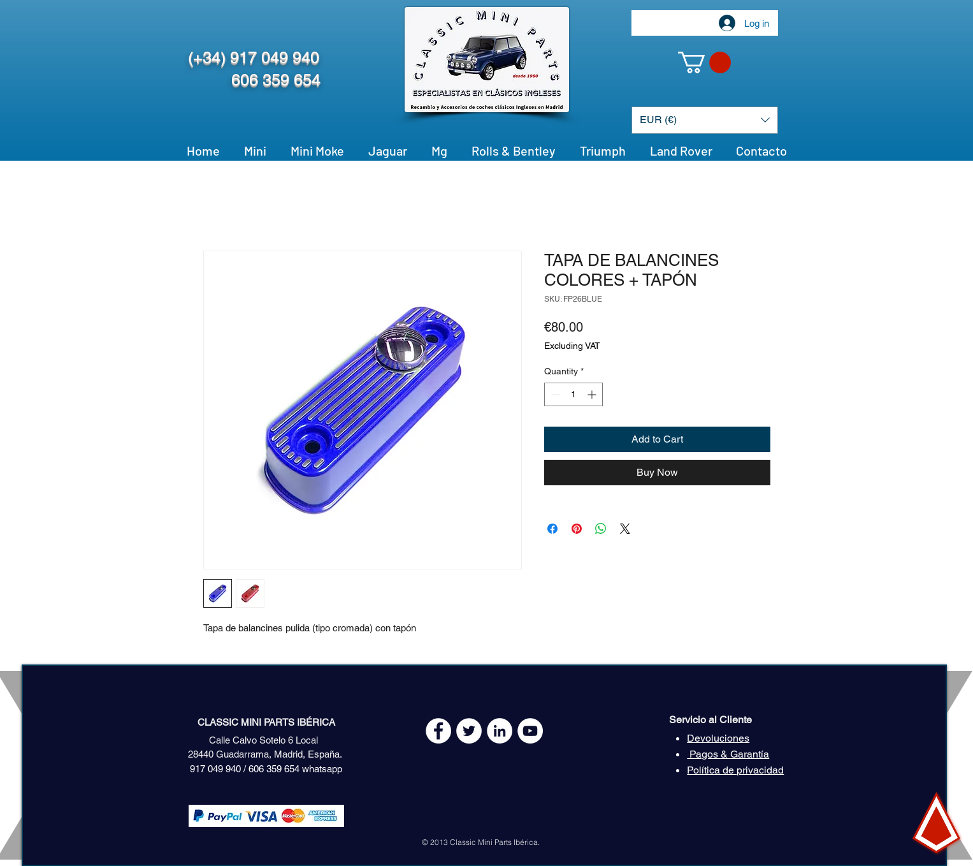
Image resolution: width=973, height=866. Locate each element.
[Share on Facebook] (552, 528)
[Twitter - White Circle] (469, 731)
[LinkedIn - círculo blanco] (499, 731)
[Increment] (593, 394)
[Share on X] (625, 528)
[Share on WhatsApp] (601, 528)
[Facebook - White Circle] (438, 731)
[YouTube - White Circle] (530, 731)
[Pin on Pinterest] (576, 528)
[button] (704, 62)
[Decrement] (554, 394)
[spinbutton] (573, 394)
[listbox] (704, 120)
